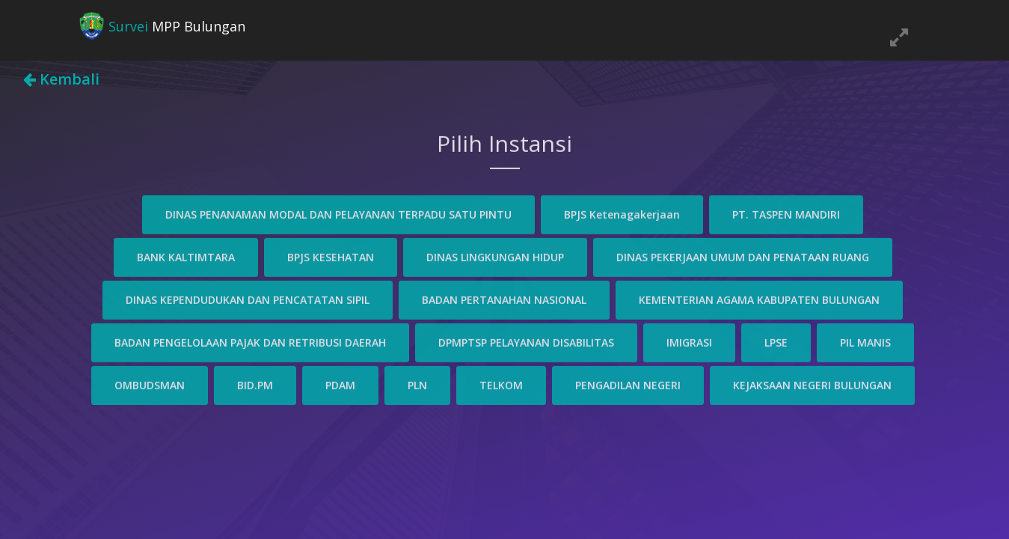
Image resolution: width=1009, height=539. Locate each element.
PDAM (340, 384)
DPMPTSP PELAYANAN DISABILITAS (526, 341)
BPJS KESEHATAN (330, 256)
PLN (417, 384)
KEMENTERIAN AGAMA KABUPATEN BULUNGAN (759, 298)
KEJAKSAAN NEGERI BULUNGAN (812, 384)
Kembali (61, 79)
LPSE (776, 341)
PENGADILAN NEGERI (628, 384)
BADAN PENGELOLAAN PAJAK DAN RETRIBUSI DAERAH (250, 341)
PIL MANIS (865, 341)
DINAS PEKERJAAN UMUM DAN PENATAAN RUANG (742, 256)
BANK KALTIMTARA (186, 256)
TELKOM (501, 384)
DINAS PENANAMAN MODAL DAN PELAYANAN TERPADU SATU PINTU (338, 213)
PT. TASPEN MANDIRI (786, 213)
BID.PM (255, 384)
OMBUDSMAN (149, 384)
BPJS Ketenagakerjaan (622, 213)
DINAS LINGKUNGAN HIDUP (495, 256)
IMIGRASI (689, 341)
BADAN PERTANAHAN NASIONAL (504, 298)
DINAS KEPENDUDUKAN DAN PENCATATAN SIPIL (247, 298)
